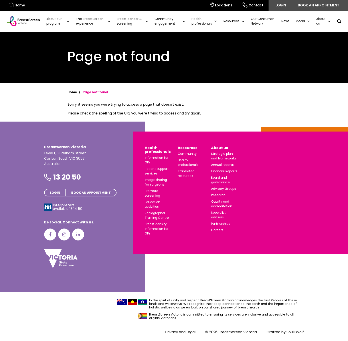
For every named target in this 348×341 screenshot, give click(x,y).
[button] (58, 21)
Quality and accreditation (221, 203)
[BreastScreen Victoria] (22, 21)
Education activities (152, 204)
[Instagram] (64, 234)
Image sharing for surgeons (156, 182)
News (285, 21)
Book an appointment (318, 5)
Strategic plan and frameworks (223, 156)
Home (72, 92)
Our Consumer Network (262, 21)
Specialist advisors (218, 214)
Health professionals (158, 149)
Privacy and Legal (180, 332)
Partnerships (220, 223)
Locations (221, 5)
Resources (187, 147)
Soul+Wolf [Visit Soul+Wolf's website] (295, 332)
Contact (253, 5)
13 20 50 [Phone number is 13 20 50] (67, 177)
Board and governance (220, 179)
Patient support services (157, 171)
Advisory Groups (223, 188)
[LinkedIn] (78, 234)
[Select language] (200, 5)
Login (280, 5)
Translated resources (186, 173)
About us (219, 147)
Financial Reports (224, 171)
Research (218, 195)
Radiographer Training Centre (157, 215)
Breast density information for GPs (156, 229)
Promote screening (152, 193)
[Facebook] (50, 234)
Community (187, 153)
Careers (217, 230)
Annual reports (222, 165)
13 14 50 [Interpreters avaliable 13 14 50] (75, 208)
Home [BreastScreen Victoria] (17, 5)
